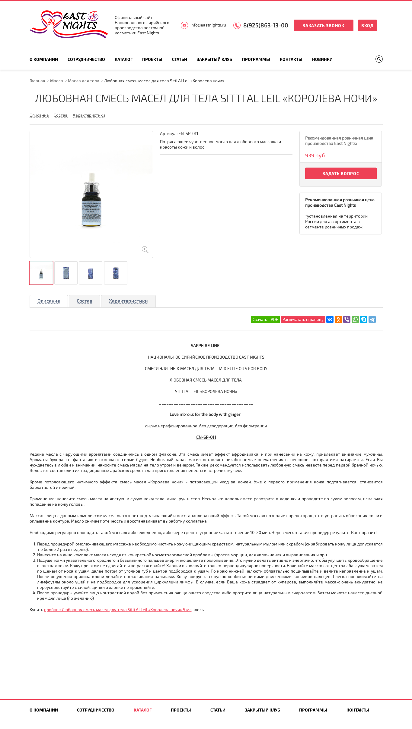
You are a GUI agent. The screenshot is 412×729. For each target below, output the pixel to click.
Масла (56, 80)
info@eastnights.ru (208, 24)
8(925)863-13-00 (265, 25)
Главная (37, 80)
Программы (256, 59)
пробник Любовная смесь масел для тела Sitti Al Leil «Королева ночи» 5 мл (118, 609)
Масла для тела (83, 80)
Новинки (322, 59)
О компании (44, 59)
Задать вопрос (341, 173)
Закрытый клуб (214, 59)
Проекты (152, 59)
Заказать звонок (323, 25)
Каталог (124, 59)
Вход (367, 25)
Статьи (179, 59)
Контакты (291, 59)
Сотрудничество (86, 59)
